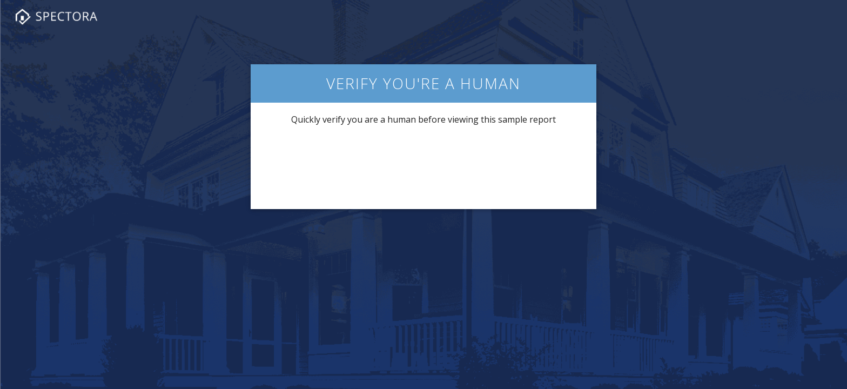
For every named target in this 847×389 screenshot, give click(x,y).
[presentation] (423, 166)
